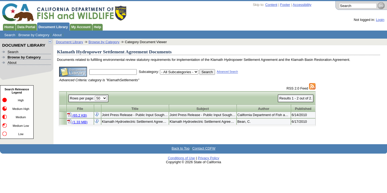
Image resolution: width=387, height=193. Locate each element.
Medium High (20, 108)
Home (8, 27)
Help (96, 27)
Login (380, 20)
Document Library (52, 27)
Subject (202, 109)
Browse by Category (34, 35)
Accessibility (302, 5)
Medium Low (21, 125)
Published (303, 109)
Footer (285, 5)
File (80, 109)
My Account (80, 27)
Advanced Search (227, 71)
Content (271, 5)
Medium (21, 117)
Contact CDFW (204, 148)
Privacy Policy (208, 158)
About (57, 35)
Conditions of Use (181, 158)
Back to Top (180, 148)
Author (263, 109)
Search (9, 35)
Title (134, 109)
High (21, 100)
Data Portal (25, 27)
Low (21, 134)
